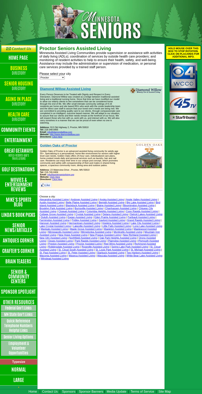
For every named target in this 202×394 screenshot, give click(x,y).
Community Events (18, 129)
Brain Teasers (18, 261)
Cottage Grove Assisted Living (56, 214)
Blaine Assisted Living (109, 205)
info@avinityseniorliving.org (60, 174)
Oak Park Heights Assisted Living (118, 237)
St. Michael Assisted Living (146, 249)
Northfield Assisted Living (83, 237)
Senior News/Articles (19, 227)
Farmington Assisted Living (54, 220)
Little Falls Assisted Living (116, 226)
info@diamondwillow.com (59, 132)
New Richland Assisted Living (139, 234)
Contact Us (50, 391)
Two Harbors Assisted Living (142, 252)
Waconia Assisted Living (53, 255)
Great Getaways (18, 154)
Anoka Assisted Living (111, 199)
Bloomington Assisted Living (138, 205)
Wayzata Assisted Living (110, 255)
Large (18, 380)
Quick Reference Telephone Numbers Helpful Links (18, 325)
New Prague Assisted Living (105, 234)
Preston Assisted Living (61, 243)
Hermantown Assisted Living (84, 223)
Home (32, 391)
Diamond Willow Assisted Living (65, 89)
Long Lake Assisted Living (147, 226)
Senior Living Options (19, 337)
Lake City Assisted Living (145, 223)
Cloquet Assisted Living (71, 211)
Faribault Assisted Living (141, 217)
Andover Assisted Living (84, 199)
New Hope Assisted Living (73, 234)
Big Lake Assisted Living (140, 202)
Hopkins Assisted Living (115, 223)
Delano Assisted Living (115, 214)
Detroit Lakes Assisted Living (146, 214)
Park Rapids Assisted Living (90, 240)
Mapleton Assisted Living (118, 229)
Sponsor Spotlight (18, 291)
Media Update (116, 391)
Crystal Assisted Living (88, 214)
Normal (18, 369)
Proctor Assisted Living (89, 243)
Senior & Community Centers (18, 277)
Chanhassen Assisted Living (121, 208)
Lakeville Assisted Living (86, 226)
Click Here (57, 137)
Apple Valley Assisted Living (141, 199)
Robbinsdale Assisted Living (63, 246)
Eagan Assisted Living (80, 217)
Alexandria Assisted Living (54, 199)
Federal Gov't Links (18, 308)
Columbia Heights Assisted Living (105, 211)
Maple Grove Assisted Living (86, 229)
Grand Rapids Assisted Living (143, 220)
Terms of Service (142, 391)
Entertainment (19, 140)
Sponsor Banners (91, 391)
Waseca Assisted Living (82, 255)
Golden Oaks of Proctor (58, 145)
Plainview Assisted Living (122, 240)
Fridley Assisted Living (84, 220)
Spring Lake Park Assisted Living (129, 246)
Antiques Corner (19, 240)
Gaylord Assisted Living (112, 220)
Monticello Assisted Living (128, 231)
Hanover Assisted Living (52, 223)
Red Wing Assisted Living (118, 243)
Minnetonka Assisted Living (96, 231)
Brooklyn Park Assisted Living (56, 208)
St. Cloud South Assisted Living (76, 249)
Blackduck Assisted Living (80, 205)
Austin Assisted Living (51, 202)
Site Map (164, 391)
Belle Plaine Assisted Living (81, 202)
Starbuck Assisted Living (110, 252)
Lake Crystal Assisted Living (55, 226)
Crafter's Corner (18, 251)
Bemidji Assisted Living (111, 202)
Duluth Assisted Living (53, 217)
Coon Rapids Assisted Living (142, 211)
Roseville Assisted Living (95, 246)
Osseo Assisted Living (60, 240)
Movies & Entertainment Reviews (18, 185)
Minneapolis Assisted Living (63, 231)
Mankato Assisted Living (54, 229)
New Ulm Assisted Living (53, 237)
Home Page (18, 57)
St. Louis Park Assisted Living (112, 249)
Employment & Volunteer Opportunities (18, 348)
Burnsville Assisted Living (89, 208)
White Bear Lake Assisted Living (144, 255)
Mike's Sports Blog (18, 202)
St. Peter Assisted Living (81, 252)
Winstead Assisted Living (55, 258)
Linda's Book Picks (18, 215)
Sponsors (69, 391)
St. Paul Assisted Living (52, 252)
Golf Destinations (19, 169)
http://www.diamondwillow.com (65, 134)
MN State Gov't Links (18, 314)
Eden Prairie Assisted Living (110, 217)
